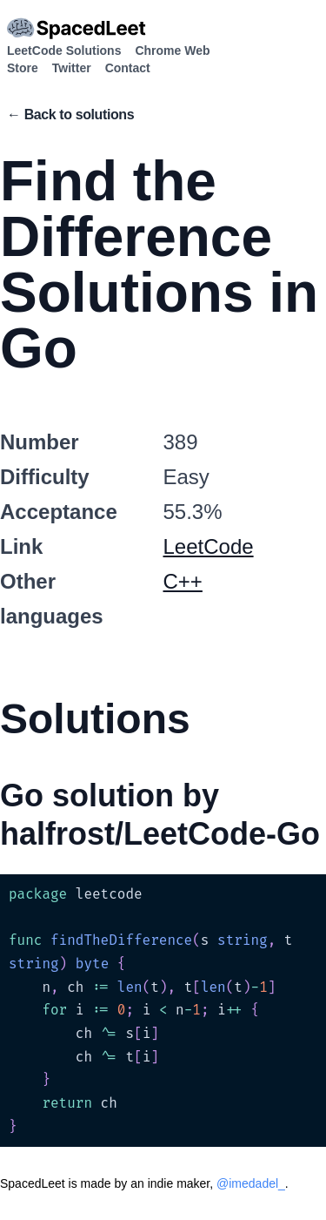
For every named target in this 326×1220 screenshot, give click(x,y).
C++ (183, 581)
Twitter (71, 68)
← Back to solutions (70, 114)
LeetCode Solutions (64, 50)
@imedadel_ (250, 1183)
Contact (127, 68)
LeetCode (208, 546)
